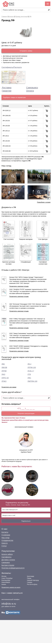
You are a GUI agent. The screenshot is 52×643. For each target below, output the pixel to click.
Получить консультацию (26, 413)
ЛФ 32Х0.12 (7, 110)
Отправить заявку (26, 51)
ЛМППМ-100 (32, 381)
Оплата (30, 90)
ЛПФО (4, 381)
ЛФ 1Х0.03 (6, 120)
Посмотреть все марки (9, 387)
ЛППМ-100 (32, 367)
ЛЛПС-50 (5, 378)
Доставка (6, 87)
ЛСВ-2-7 (31, 371)
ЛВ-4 (29, 364)
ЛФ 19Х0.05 (7, 115)
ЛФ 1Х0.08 (6, 126)
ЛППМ (4, 371)
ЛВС (3, 364)
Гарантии (6, 90)
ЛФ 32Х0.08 (7, 151)
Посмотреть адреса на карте (11, 587)
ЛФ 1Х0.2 (6, 136)
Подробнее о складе (43, 202)
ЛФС (29, 378)
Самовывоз (32, 87)
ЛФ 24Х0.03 (7, 146)
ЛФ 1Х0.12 (6, 131)
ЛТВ (29, 374)
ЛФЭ (3, 374)
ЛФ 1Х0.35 (6, 141)
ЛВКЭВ (4, 367)
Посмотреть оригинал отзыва (18, 286)
